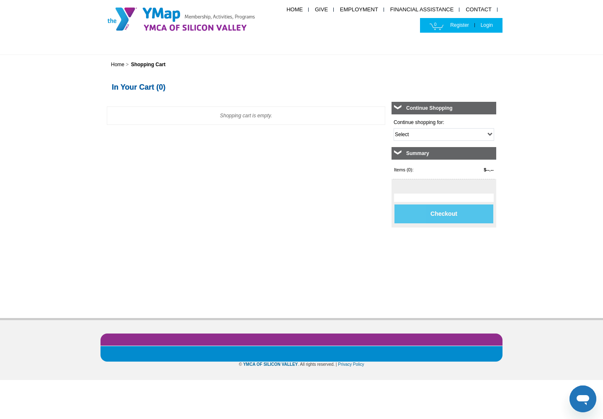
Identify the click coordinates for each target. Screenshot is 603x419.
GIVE (321, 9)
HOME (294, 9)
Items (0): (403, 169)
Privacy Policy (351, 364)
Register (459, 25)
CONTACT (479, 9)
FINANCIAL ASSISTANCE (422, 9)
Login (487, 25)
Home (117, 64)
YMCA (190, 18)
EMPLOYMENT (359, 9)
